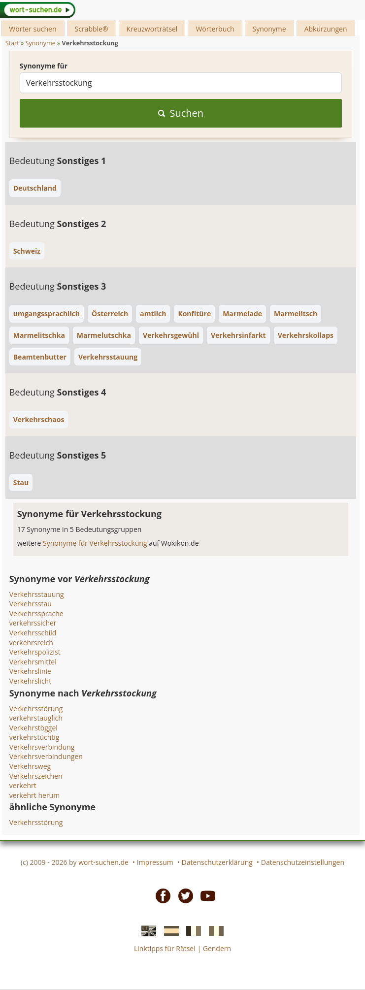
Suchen (181, 113)
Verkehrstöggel (33, 727)
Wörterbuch (215, 28)
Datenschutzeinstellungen (302, 862)
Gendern (217, 948)
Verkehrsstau (30, 603)
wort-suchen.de (103, 862)
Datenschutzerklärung (217, 862)
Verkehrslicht (30, 681)
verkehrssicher (33, 622)
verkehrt (22, 785)
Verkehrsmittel (33, 661)
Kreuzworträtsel (152, 28)
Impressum (155, 862)
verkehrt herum (34, 795)
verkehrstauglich (36, 718)
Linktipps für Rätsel (165, 948)
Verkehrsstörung (36, 708)
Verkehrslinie (30, 671)
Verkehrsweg (30, 766)
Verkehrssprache (36, 613)
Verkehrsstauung (36, 594)
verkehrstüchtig (34, 737)
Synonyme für (43, 65)
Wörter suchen (32, 28)
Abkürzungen (325, 28)
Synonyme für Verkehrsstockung (96, 543)
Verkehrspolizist (35, 652)
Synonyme (269, 28)
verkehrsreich (31, 642)
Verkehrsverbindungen (46, 756)
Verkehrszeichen (36, 776)
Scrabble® (91, 28)
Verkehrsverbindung (42, 747)
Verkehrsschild (33, 632)
